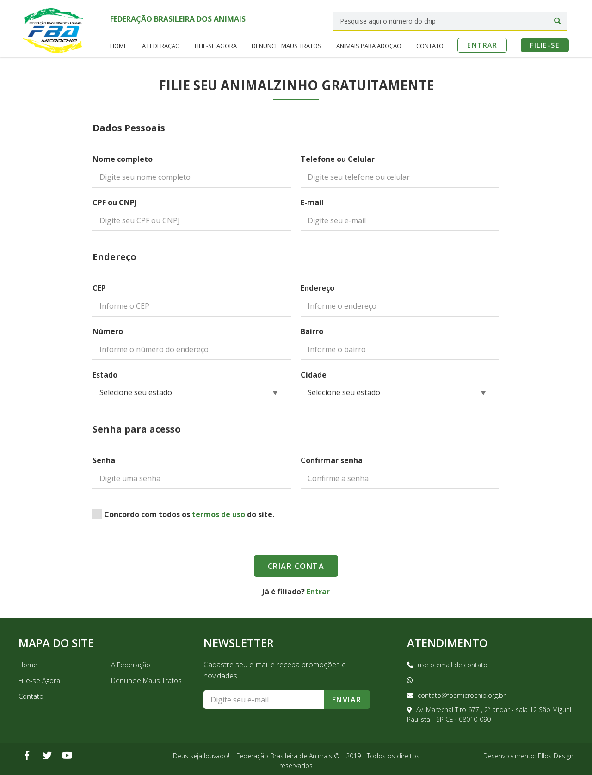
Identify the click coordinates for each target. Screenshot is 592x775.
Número (107, 331)
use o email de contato (447, 664)
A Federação (161, 44)
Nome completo (122, 159)
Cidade (314, 375)
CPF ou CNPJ (114, 202)
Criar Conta (296, 566)
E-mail (312, 202)
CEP (99, 288)
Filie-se (545, 43)
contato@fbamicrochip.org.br (456, 695)
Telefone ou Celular (338, 159)
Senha (103, 460)
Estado (104, 375)
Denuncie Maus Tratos (286, 44)
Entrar (482, 43)
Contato (430, 44)
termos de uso (218, 514)
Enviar (347, 700)
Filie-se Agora (216, 44)
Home (118, 44)
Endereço (317, 288)
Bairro (312, 331)
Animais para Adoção (368, 44)
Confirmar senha (332, 460)
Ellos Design (556, 755)
